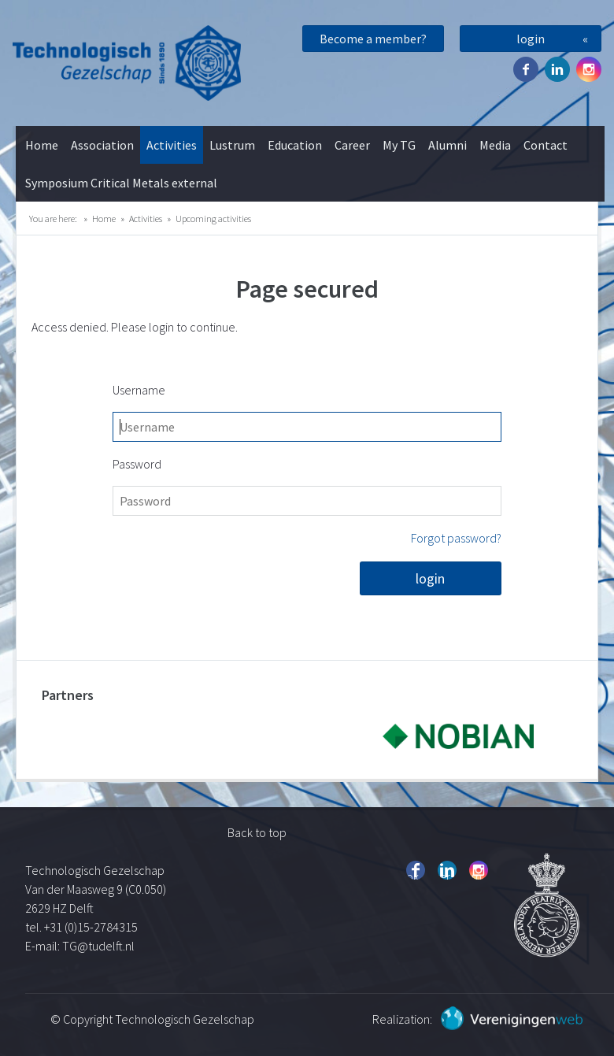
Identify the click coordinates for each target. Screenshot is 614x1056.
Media (495, 145)
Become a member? (373, 38)
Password (137, 464)
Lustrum (232, 145)
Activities (171, 145)
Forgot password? (456, 538)
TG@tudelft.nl (99, 946)
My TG (399, 145)
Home (41, 145)
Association (102, 145)
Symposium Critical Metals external (121, 183)
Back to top (257, 832)
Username (139, 390)
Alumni (447, 145)
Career (352, 145)
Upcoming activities (213, 218)
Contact (545, 145)
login (530, 38)
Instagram (588, 69)
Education (295, 145)
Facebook (525, 69)
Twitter (557, 69)
